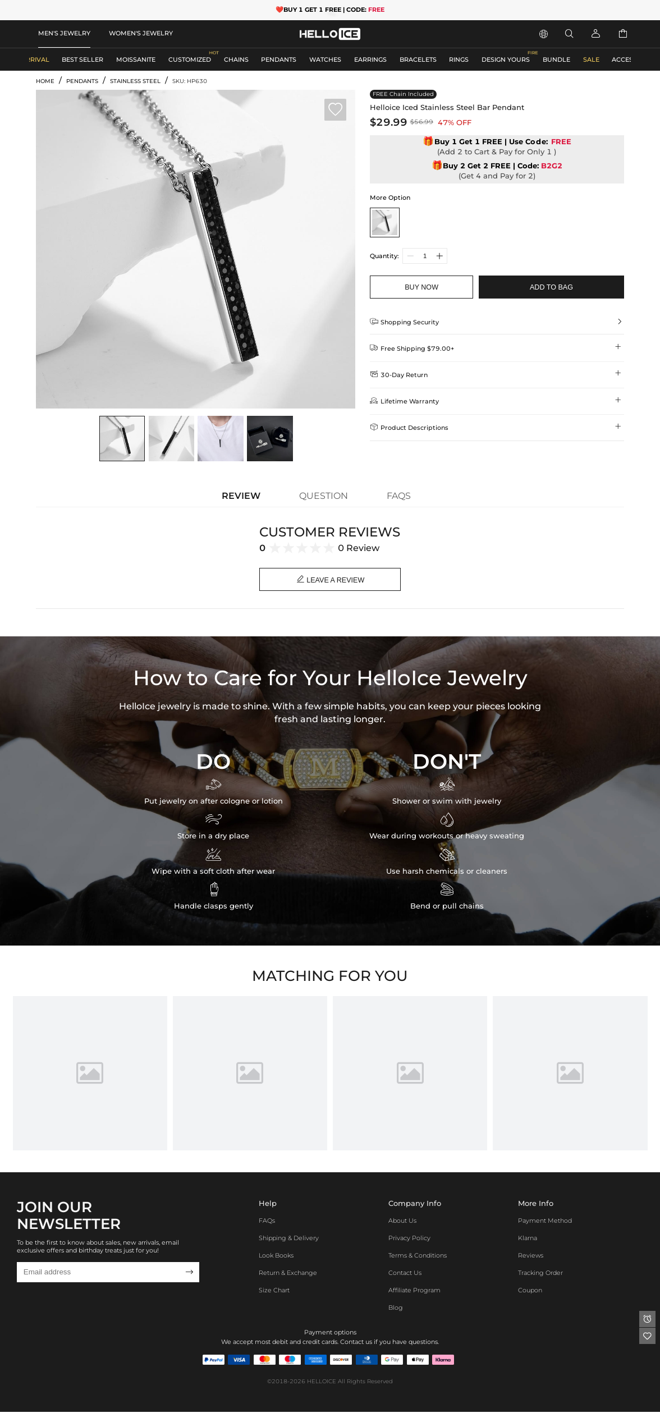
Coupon (530, 1291)
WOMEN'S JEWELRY (141, 33)
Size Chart (274, 1291)
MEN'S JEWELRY (64, 33)
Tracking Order (540, 1274)
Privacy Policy (409, 1240)
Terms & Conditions (417, 1257)
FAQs (267, 1222)
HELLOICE (321, 1383)
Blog (395, 1309)
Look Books (276, 1257)
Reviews (530, 1257)
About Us (402, 1222)
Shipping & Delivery (289, 1240)
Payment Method (545, 1222)
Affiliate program (414, 1291)
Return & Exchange (288, 1274)
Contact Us (404, 1274)
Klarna (527, 1240)
